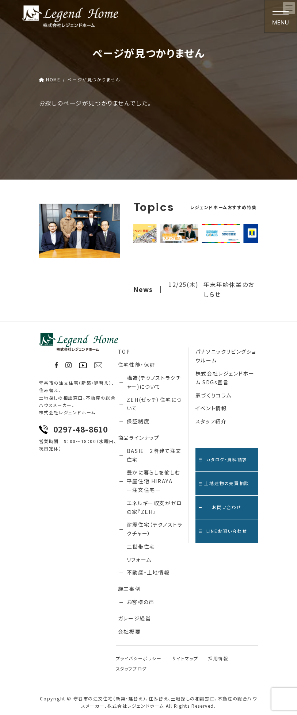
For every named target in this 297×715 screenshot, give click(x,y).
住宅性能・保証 (136, 364)
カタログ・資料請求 (223, 459)
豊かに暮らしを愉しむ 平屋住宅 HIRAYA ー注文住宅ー (153, 481)
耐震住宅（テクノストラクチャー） (155, 529)
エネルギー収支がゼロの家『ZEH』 (154, 507)
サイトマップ (185, 658)
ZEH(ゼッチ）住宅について (154, 404)
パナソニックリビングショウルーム (225, 356)
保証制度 (138, 421)
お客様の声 (141, 602)
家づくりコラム (213, 395)
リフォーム (139, 559)
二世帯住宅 (141, 546)
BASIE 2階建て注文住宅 (154, 455)
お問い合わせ (220, 507)
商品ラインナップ (139, 437)
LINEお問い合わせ (223, 531)
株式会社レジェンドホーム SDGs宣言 (225, 378)
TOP (124, 351)
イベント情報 (211, 408)
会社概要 (129, 631)
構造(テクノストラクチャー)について (154, 382)
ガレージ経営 (134, 618)
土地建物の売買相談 (224, 483)
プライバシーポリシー (139, 658)
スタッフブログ (131, 668)
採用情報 (218, 658)
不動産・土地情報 (148, 572)
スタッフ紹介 (211, 421)
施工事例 (129, 588)
